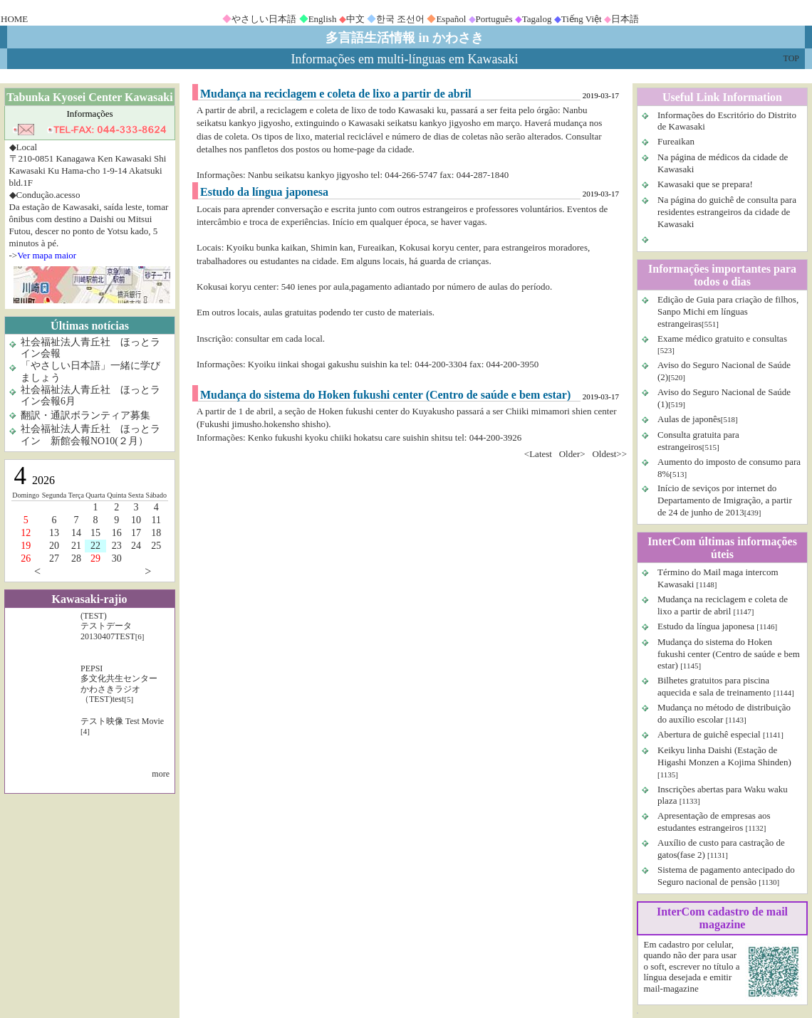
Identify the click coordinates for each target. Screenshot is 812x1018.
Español (451, 19)
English (322, 19)
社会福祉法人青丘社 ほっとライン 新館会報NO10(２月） (90, 435)
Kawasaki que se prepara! (705, 184)
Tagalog (537, 19)
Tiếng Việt (581, 19)
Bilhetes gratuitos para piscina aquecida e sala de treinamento (714, 686)
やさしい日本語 (263, 19)
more (161, 774)
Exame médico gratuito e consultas (722, 338)
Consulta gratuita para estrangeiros (698, 440)
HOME (14, 19)
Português (494, 19)
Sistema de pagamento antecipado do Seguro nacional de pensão (726, 875)
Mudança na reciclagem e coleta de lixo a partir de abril (722, 605)
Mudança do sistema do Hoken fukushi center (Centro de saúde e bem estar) (728, 653)
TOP (791, 58)
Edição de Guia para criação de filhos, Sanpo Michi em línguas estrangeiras (727, 311)
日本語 (625, 19)
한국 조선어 (400, 19)
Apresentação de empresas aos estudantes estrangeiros (713, 821)
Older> (572, 453)
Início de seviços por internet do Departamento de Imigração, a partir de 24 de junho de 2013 (724, 500)
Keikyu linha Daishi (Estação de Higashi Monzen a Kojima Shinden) (724, 756)
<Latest (538, 453)
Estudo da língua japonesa (705, 626)
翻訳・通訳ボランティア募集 (85, 415)
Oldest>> (609, 453)
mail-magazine (671, 988)
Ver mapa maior (46, 255)
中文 (355, 19)
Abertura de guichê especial (709, 734)
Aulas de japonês (689, 419)
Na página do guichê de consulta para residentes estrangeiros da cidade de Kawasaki (726, 211)
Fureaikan (675, 141)
